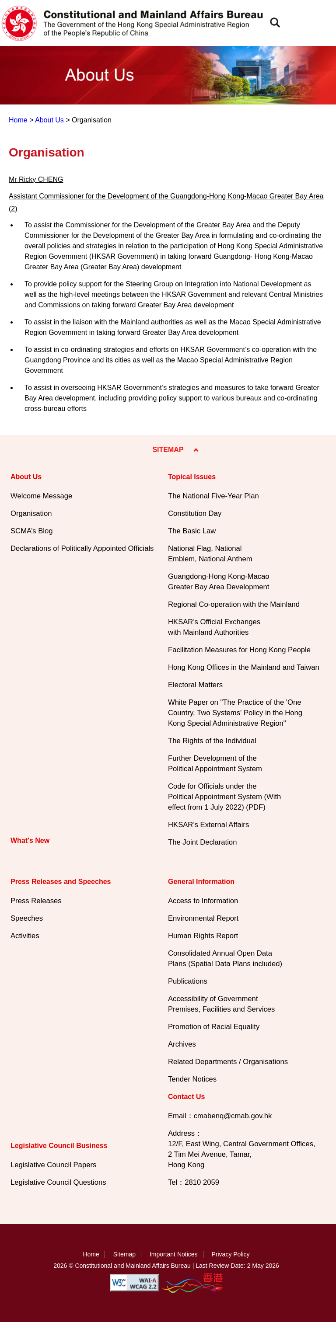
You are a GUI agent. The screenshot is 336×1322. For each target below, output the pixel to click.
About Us (49, 120)
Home (18, 120)
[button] (275, 23)
